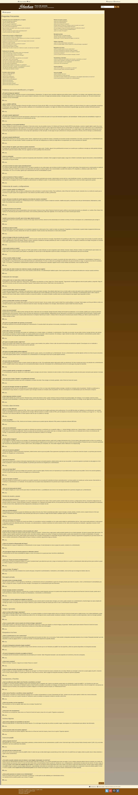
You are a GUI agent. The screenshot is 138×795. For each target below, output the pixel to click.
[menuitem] (28, 2)
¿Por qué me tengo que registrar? (9, 21)
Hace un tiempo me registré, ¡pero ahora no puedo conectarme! (16, 28)
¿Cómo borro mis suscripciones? (61, 63)
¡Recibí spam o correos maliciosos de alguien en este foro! (66, 38)
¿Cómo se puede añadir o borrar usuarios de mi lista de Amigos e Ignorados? (71, 44)
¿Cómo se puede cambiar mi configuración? (12, 36)
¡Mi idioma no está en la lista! (8, 42)
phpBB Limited (58, 742)
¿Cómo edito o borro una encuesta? (10, 59)
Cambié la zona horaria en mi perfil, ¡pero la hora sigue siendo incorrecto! (18, 40)
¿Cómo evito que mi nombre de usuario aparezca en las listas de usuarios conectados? (21, 38)
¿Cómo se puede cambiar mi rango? (10, 46)
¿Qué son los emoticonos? (8, 76)
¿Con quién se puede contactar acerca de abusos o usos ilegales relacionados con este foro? (74, 76)
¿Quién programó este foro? (60, 73)
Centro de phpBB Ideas (70, 752)
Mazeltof (28, 792)
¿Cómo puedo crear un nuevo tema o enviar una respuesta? (15, 52)
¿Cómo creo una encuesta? (8, 56)
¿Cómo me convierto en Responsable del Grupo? (64, 26)
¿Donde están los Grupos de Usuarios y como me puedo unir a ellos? (69, 25)
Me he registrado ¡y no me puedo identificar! (12, 25)
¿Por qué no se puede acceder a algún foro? (12, 60)
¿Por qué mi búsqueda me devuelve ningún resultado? (66, 50)
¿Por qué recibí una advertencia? (9, 63)
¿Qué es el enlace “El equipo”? (60, 30)
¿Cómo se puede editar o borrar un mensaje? (12, 53)
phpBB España (32, 790)
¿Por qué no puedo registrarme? (9, 23)
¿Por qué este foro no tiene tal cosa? (62, 75)
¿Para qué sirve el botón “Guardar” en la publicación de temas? (16, 66)
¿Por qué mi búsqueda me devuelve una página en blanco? (67, 51)
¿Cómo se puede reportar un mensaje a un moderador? (14, 64)
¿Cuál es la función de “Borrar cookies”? (11, 32)
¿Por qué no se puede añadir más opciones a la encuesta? (15, 57)
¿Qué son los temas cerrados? (9, 83)
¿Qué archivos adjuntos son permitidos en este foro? (65, 67)
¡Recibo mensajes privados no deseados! (63, 36)
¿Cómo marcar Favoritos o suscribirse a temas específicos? (67, 60)
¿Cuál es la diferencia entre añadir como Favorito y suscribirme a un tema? (70, 59)
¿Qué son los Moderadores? (60, 22)
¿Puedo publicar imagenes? (8, 77)
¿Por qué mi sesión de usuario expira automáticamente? (14, 30)
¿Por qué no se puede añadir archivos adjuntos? (13, 62)
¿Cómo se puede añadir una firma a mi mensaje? (13, 55)
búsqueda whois (16, 763)
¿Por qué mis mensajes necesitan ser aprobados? (13, 67)
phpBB (63, 230)
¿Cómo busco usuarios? (59, 53)
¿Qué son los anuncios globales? (9, 79)
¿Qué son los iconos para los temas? (10, 84)
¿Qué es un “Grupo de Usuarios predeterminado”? (65, 29)
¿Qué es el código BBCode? (8, 73)
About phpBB (14, 744)
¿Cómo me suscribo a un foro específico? (63, 61)
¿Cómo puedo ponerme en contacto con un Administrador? (67, 78)
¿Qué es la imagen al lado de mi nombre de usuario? (13, 43)
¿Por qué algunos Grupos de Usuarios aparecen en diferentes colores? (69, 28)
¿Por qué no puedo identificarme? (9, 26)
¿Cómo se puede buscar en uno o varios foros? (64, 48)
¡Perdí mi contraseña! (7, 29)
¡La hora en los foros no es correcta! (10, 39)
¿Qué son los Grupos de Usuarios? (61, 23)
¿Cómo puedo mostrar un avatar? (9, 45)
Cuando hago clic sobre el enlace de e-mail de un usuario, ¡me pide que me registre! (20, 47)
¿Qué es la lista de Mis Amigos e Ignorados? (63, 42)
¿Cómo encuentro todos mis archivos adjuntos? (64, 69)
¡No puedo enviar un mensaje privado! (62, 35)
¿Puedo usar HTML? (6, 74)
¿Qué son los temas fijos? (8, 81)
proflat (22, 792)
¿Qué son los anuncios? (7, 80)
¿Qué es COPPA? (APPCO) (8, 22)
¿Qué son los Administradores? (60, 21)
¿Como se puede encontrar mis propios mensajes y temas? (67, 54)
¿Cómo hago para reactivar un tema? (10, 68)
